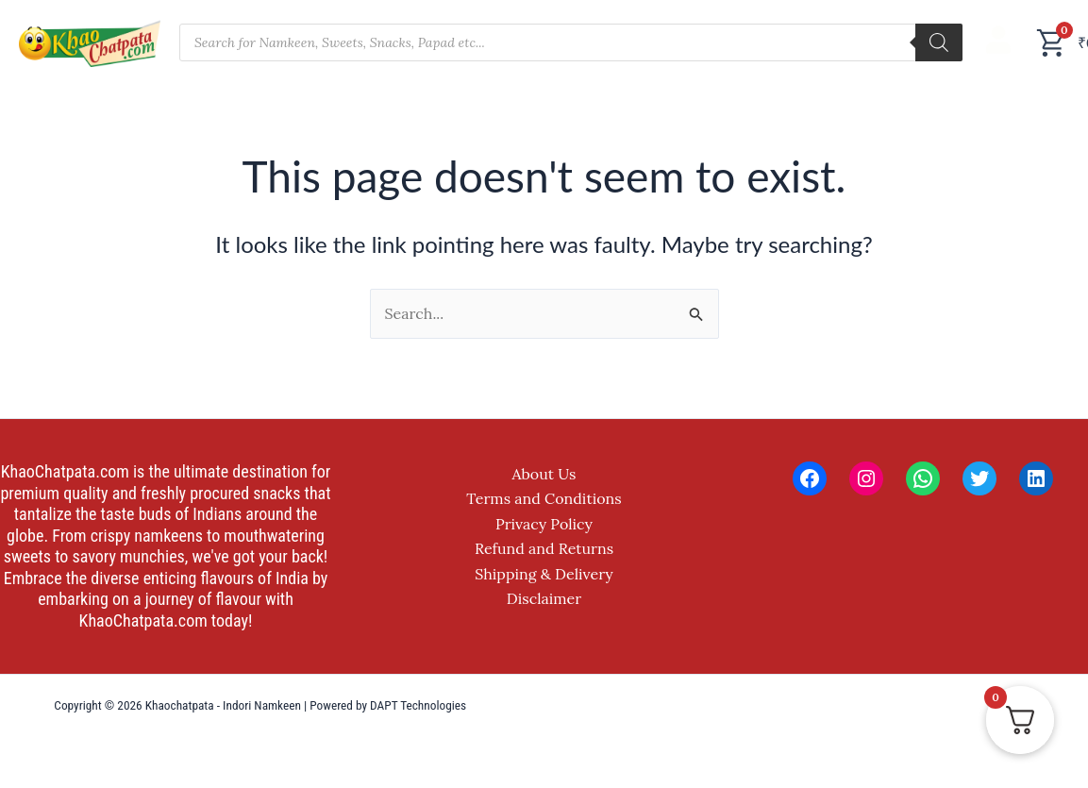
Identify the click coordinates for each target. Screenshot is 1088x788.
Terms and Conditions (543, 498)
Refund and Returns (544, 548)
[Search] (938, 42)
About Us (544, 473)
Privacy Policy (544, 523)
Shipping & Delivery (544, 573)
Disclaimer (544, 598)
